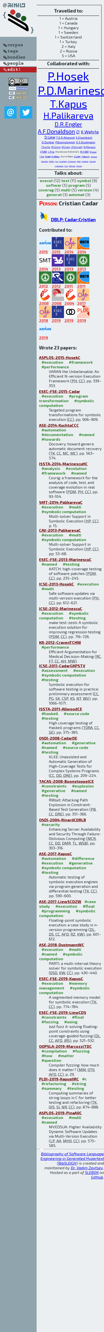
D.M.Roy (51, 161)
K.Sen (66, 166)
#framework (81, 362)
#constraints (54, 786)
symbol (84, 180)
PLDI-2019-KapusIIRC (59, 1079)
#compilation (54, 1051)
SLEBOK (92, 1172)
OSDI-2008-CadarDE (58, 738)
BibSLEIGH (67, 1163)
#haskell (50, 713)
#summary (52, 1088)
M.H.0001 (84, 151)
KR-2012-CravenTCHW (60, 642)
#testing (71, 564)
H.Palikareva (68, 115)
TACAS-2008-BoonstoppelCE (66, 781)
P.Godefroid (85, 161)
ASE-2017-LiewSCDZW (60, 901)
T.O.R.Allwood (65, 137)
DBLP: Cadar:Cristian (73, 219)
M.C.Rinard (94, 157)
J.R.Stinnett (77, 147)
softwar (53, 185)
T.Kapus (68, 103)
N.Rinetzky (86, 157)
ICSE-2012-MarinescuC (60, 608)
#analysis (51, 468)
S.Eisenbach (84, 137)
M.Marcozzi (89, 147)
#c (84, 1079)
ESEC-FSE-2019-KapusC (61, 978)
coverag (46, 189)
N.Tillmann (72, 166)
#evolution (76, 468)
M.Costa (66, 147)
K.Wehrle (90, 131)
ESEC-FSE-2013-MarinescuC (65, 559)
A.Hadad (48, 157)
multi (66, 189)
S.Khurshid (92, 161)
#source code (76, 713)
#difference (83, 858)
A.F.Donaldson (56, 131)
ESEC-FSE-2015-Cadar (59, 391)
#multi (75, 507)
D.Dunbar (48, 142)
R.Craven (93, 152)
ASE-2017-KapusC (55, 853)
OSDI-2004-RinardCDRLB (62, 819)
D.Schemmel (72, 161)
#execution (52, 362)
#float (89, 906)
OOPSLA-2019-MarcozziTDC (65, 1046)
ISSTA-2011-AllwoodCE (60, 708)
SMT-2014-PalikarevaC (61, 502)
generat (54, 194)
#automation (54, 429)
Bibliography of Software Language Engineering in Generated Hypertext (72, 1156)
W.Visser (79, 166)
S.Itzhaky (77, 157)
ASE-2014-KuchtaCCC (59, 425)
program (76, 185)
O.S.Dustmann (85, 142)
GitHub (97, 1177)
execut (46, 180)
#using (70, 1021)
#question (51, 1060)
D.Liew (49, 137)
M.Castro (56, 147)
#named (86, 434)
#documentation (57, 434)
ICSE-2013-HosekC (56, 584)
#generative (84, 742)
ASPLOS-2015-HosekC (59, 357)
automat (76, 194)
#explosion (83, 786)
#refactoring (54, 1083)
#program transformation (63, 398)
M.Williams (56, 157)
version (85, 189)
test (65, 180)
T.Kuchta (45, 147)
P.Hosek (68, 76)
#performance (55, 366)
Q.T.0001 (43, 151)
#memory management (63, 985)
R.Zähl (79, 161)
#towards (51, 439)
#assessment (55, 670)
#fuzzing (50, 1021)
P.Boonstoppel (65, 142)
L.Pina (51, 151)
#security (51, 824)
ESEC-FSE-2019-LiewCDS (62, 1012)
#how (47, 1055)
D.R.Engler (68, 124)
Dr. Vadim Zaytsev (87, 1167)
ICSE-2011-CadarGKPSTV (62, 665)
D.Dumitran (44, 161)
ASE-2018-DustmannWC (61, 944)
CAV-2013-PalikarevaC (60, 530)
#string (79, 1083)
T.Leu (56, 161)
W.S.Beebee (63, 161)
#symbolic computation (64, 511)
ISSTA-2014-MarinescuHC (63, 463)
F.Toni (42, 157)
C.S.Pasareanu (59, 166)
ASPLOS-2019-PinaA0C (60, 1112)
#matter (66, 1055)
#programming (56, 910)
